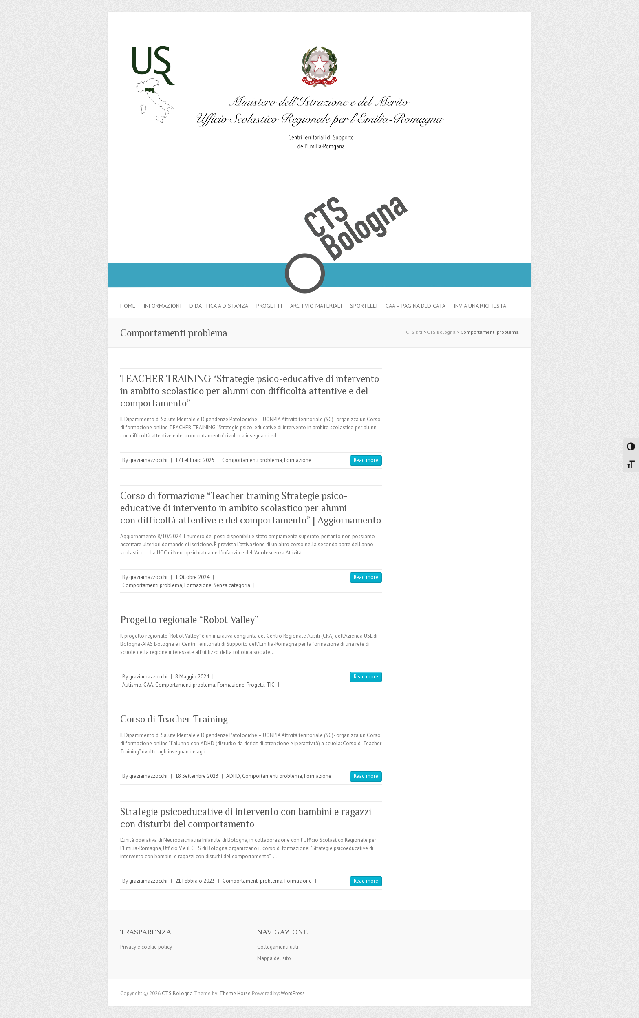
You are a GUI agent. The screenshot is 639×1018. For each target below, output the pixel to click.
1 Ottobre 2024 (192, 577)
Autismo (131, 684)
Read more (366, 460)
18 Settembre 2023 (196, 776)
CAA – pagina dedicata (415, 305)
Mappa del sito (274, 958)
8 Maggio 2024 (192, 676)
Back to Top (628, 1007)
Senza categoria (232, 585)
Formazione (297, 460)
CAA (148, 684)
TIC (271, 684)
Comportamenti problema (252, 460)
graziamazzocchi (148, 460)
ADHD (233, 776)
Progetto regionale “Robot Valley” (189, 619)
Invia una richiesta (480, 305)
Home (127, 305)
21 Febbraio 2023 (195, 880)
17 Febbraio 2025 (194, 460)
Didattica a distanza (218, 305)
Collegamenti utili (277, 946)
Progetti (269, 305)
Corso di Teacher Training (174, 718)
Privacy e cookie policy (146, 946)
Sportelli (363, 305)
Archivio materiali (316, 305)
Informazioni (162, 305)
